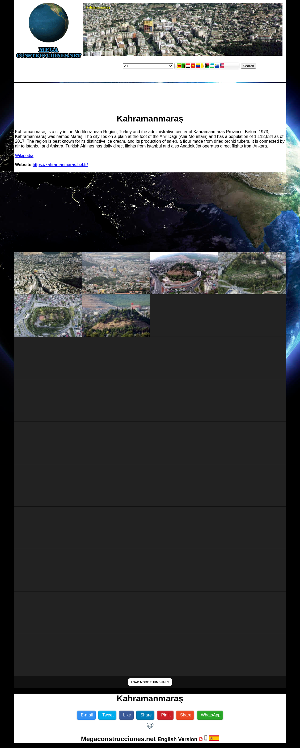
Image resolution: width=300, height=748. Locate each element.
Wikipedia (24, 155)
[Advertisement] (150, 96)
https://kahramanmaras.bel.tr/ (60, 164)
